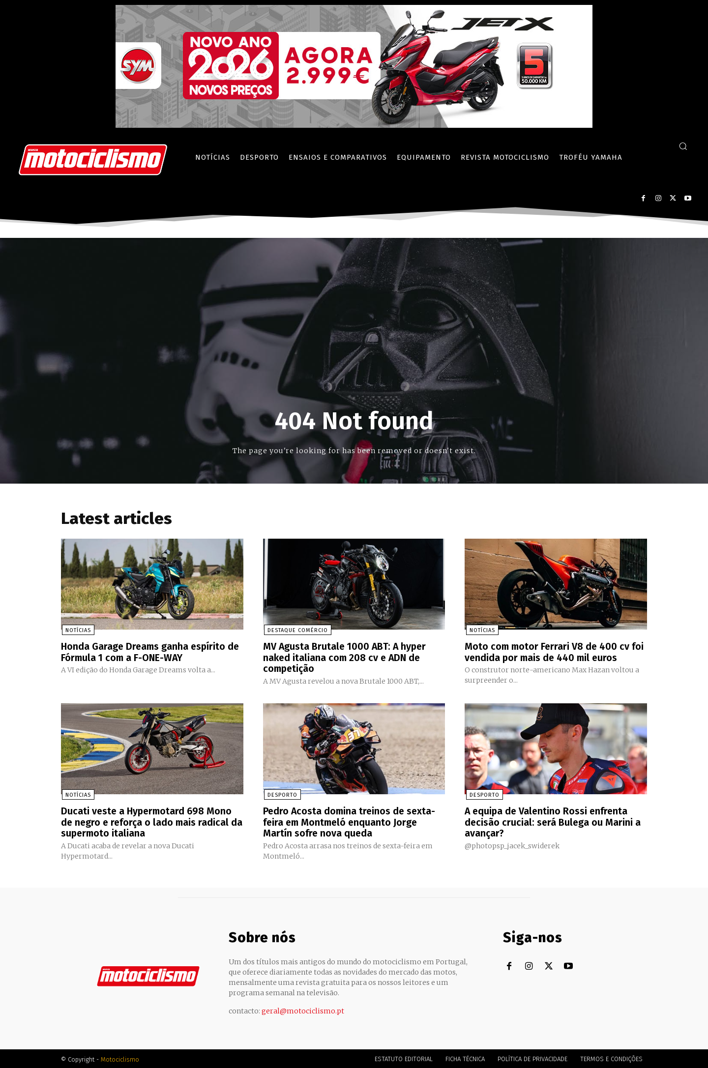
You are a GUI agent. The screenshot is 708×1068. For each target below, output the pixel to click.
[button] (683, 146)
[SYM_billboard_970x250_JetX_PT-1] (354, 125)
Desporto (281, 794)
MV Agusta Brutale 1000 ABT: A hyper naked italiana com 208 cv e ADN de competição (346, 657)
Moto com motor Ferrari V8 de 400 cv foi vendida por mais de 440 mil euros (556, 652)
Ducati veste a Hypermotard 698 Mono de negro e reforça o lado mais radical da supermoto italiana (148, 821)
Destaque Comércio (296, 631)
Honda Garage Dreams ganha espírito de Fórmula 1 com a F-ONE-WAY (152, 652)
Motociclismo (120, 1058)
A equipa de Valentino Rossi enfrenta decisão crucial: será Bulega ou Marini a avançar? (553, 821)
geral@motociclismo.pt (303, 1009)
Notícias (77, 631)
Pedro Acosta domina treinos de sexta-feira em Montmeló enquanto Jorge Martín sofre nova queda (351, 821)
